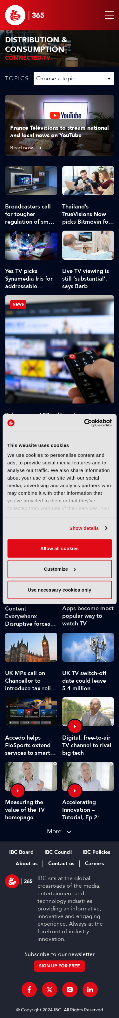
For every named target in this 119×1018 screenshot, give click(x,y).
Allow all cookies (59, 548)
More (54, 831)
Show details (84, 528)
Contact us (61, 863)
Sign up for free (59, 966)
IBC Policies (96, 852)
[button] (108, 15)
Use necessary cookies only (59, 589)
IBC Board (21, 852)
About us (26, 863)
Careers (94, 863)
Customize (60, 569)
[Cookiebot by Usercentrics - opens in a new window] (85, 423)
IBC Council (58, 852)
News (18, 304)
